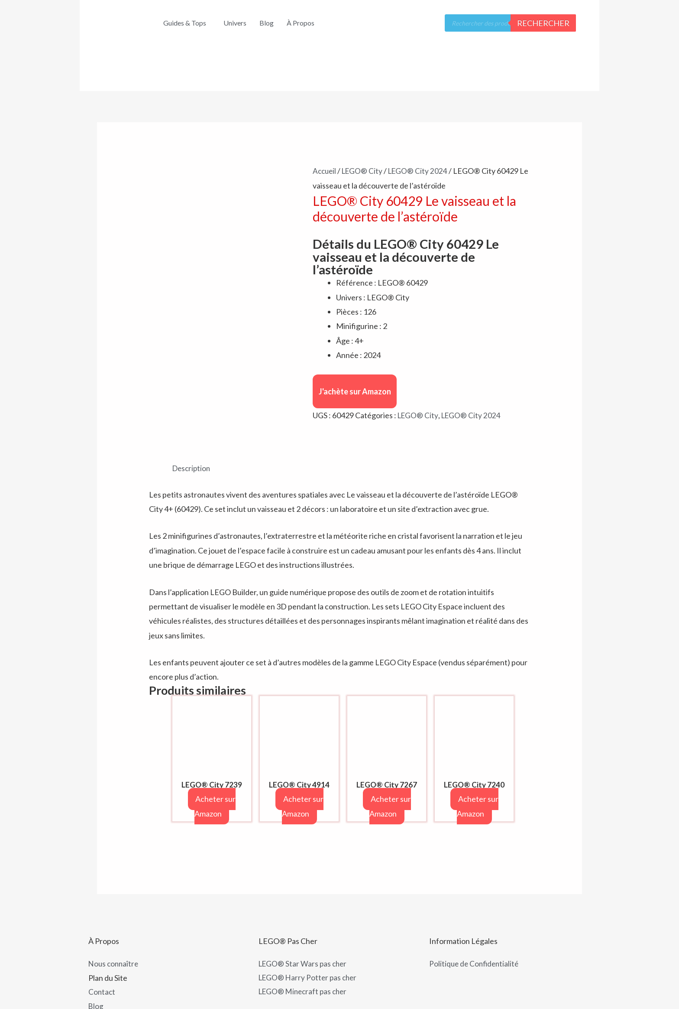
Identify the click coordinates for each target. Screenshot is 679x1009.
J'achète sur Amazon (355, 391)
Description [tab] (192, 429)
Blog (266, 23)
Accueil (325, 171)
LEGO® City (364, 171)
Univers (234, 23)
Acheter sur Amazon (215, 768)
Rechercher (543, 23)
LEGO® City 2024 (422, 171)
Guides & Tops (184, 23)
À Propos (300, 23)
